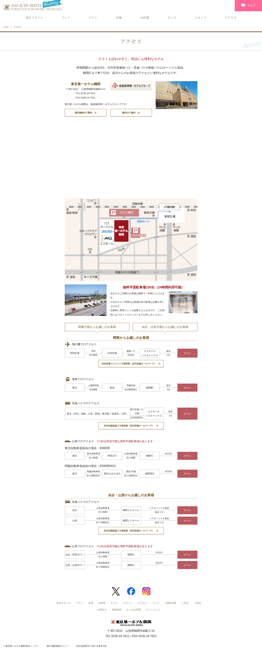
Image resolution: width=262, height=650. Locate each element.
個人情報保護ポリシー (58, 646)
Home (6, 27)
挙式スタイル (34, 17)
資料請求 (116, 609)
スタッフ (200, 17)
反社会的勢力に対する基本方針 (91, 646)
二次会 (185, 603)
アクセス (230, 17)
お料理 (144, 17)
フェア (248, 5)
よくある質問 (134, 609)
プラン (93, 17)
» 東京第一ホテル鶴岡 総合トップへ (21, 646)
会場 (119, 17)
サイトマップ (153, 609)
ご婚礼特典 (170, 603)
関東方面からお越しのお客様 (97, 326)
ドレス (171, 17)
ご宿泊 (197, 603)
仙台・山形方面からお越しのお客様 (165, 326)
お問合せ (102, 609)
